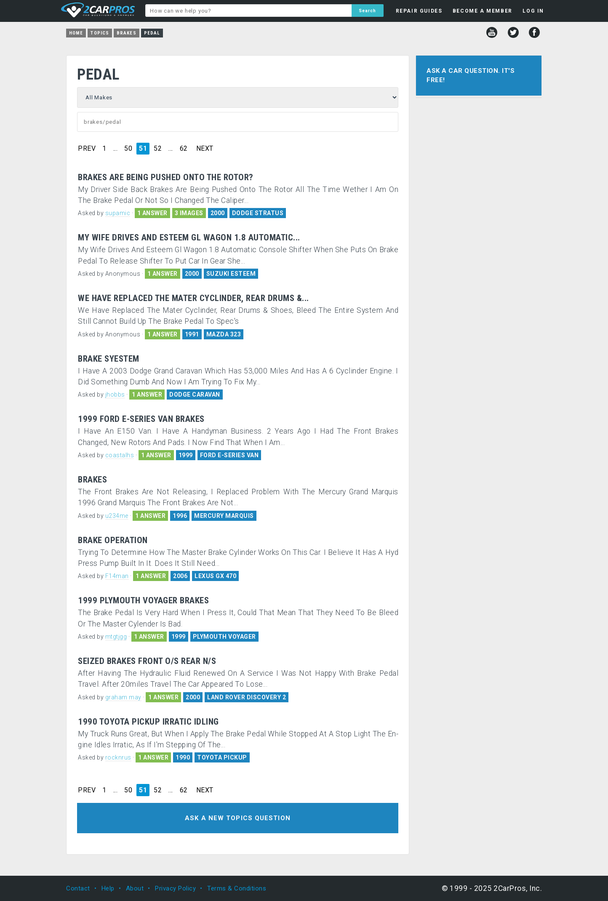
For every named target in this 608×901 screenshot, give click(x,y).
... (115, 148)
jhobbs (115, 394)
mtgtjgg (116, 636)
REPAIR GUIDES (419, 11)
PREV (87, 148)
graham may (123, 697)
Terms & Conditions (236, 888)
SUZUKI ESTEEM (231, 273)
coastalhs (119, 455)
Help (108, 888)
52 (158, 148)
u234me (116, 515)
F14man (117, 576)
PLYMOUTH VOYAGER (224, 636)
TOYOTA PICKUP (222, 757)
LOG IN (533, 11)
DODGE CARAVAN (194, 394)
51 (143, 148)
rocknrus (118, 757)
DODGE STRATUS (258, 213)
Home (76, 33)
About (135, 888)
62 (184, 148)
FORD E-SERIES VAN (229, 455)
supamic (118, 213)
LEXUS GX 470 (215, 576)
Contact (78, 888)
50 (128, 148)
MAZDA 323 (223, 334)
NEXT (204, 148)
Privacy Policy (175, 888)
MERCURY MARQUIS (224, 515)
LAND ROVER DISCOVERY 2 (246, 697)
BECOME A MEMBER (482, 11)
